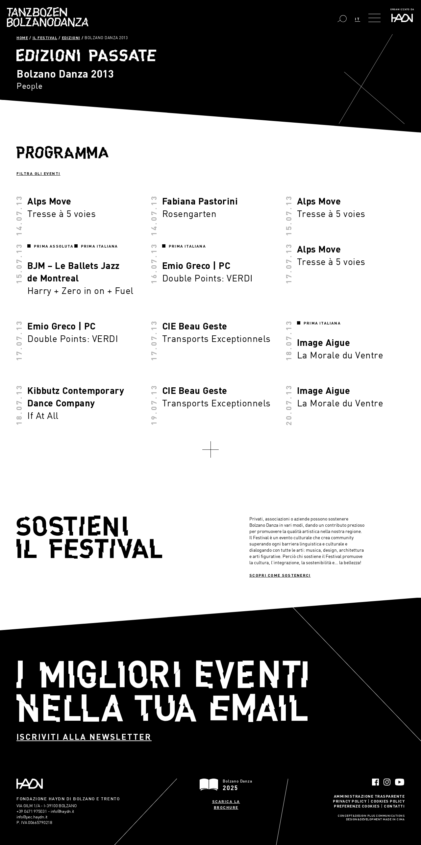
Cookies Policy (388, 801)
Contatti (394, 806)
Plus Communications (386, 816)
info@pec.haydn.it (31, 816)
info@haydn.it (62, 811)
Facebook (375, 782)
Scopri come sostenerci (280, 575)
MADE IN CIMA (394, 819)
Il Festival (45, 37)
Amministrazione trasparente (369, 796)
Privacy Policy (349, 801)
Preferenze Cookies (357, 806)
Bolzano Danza (47, 17)
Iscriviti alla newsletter (84, 737)
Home (22, 37)
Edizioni (71, 37)
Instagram (387, 782)
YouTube (400, 782)
